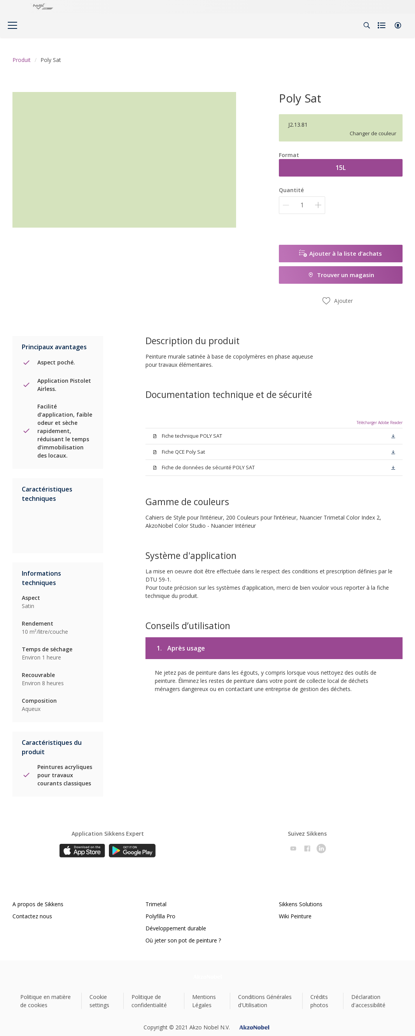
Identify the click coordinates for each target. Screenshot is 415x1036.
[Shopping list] (382, 25)
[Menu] (12, 25)
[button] (398, 25)
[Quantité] (302, 205)
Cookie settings (99, 1001)
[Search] (366, 25)
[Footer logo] (207, 976)
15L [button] (341, 167)
